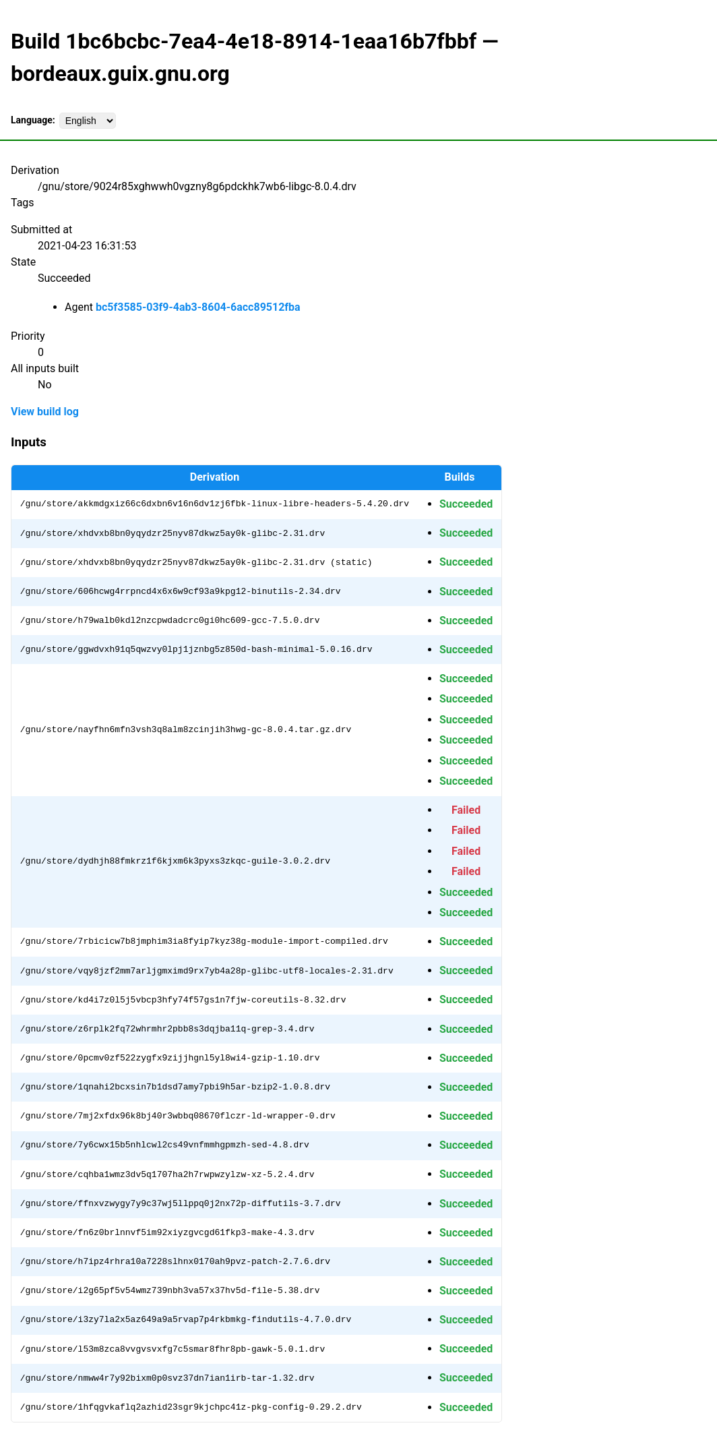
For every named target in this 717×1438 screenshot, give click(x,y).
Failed (465, 810)
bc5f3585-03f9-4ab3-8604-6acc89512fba (198, 307)
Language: (33, 120)
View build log (45, 411)
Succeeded (466, 504)
